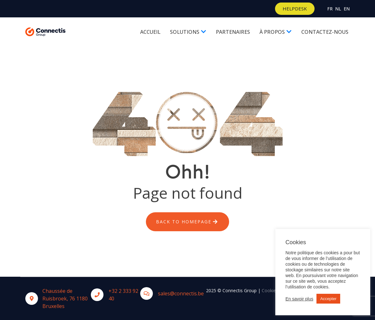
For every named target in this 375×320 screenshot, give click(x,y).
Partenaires (233, 31)
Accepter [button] (328, 298)
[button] (295, 9)
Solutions (188, 31)
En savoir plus (299, 298)
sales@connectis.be (181, 293)
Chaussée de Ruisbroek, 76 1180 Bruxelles (65, 298)
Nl (338, 9)
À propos (275, 31)
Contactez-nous (324, 31)
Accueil (150, 31)
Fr (330, 9)
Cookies (270, 290)
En (347, 9)
